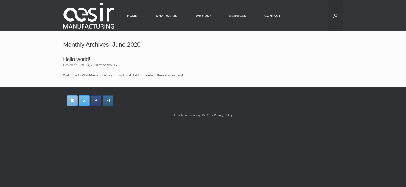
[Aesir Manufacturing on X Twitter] (84, 100)
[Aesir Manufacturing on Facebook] (96, 100)
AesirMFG (110, 65)
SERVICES (237, 16)
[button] (335, 15)
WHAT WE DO (166, 16)
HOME (132, 16)
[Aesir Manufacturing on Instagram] (108, 100)
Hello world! (76, 59)
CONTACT (272, 16)
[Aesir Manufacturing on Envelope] (72, 100)
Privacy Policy (223, 115)
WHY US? (203, 16)
